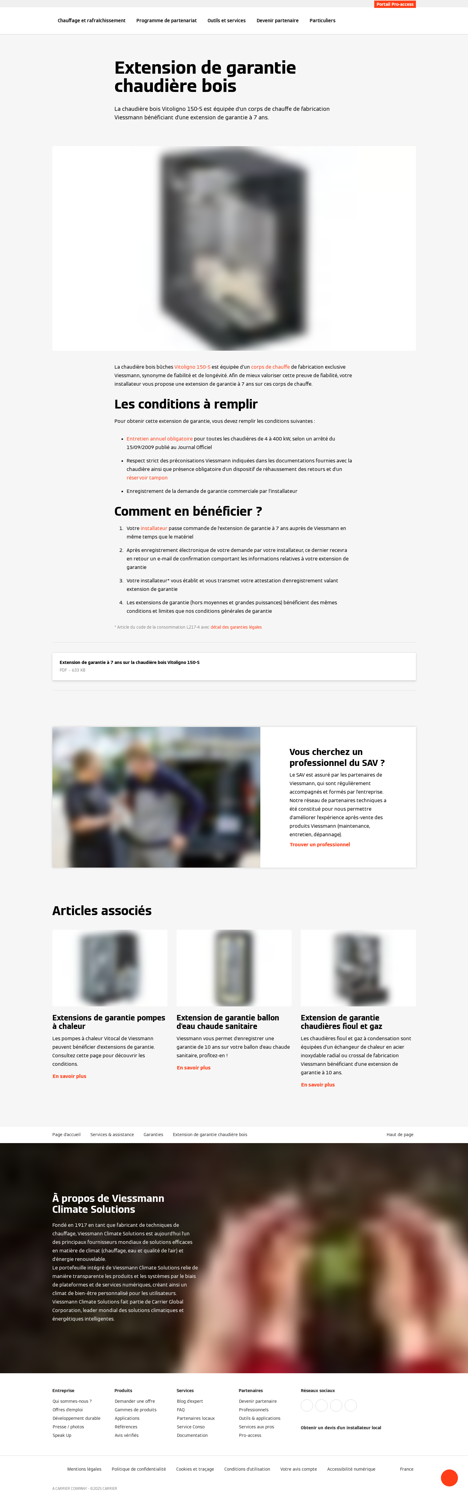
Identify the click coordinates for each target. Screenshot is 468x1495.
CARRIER (110, 1488)
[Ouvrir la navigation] (32, 20)
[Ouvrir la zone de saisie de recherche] (413, 21)
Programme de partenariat (166, 20)
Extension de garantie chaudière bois (210, 1134)
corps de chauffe (270, 367)
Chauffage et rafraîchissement (91, 20)
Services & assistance (112, 1134)
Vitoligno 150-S (192, 367)
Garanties (153, 1134)
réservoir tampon (147, 478)
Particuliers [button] (323, 20)
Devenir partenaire (278, 20)
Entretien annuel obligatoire (160, 439)
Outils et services (227, 20)
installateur (154, 528)
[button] (449, 1477)
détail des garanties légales (236, 627)
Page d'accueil (66, 1134)
